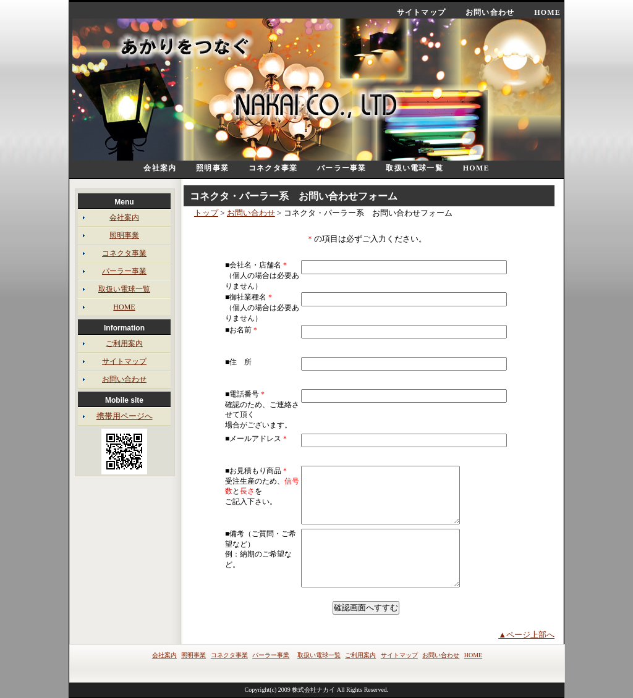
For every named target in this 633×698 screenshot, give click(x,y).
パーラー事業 (341, 168)
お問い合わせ (489, 12)
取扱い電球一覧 (414, 168)
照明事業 (212, 168)
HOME (547, 12)
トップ (206, 212)
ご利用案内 (124, 343)
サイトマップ (421, 12)
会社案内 (159, 168)
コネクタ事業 (273, 168)
